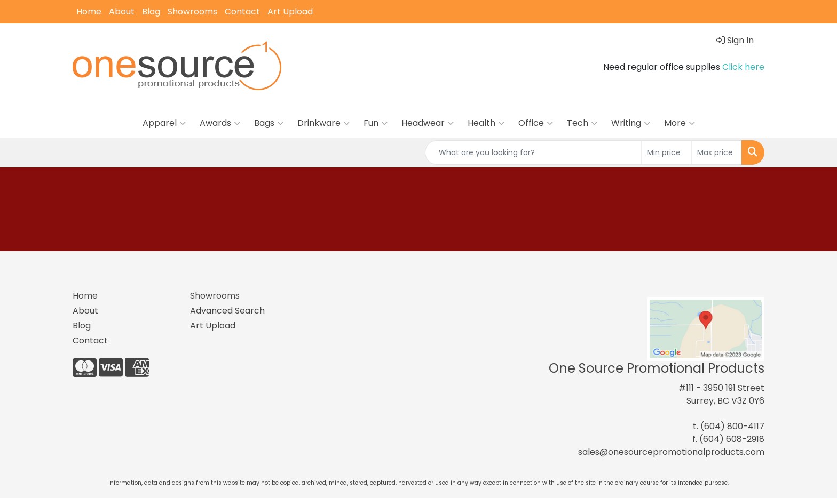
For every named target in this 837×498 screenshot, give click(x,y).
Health (486, 123)
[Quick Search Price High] (716, 152)
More (679, 123)
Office (535, 123)
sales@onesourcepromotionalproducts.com (671, 452)
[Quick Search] (533, 152)
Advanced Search (227, 310)
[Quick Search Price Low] (666, 152)
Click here (743, 67)
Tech (582, 123)
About (122, 11)
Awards (220, 123)
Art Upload (290, 11)
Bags (268, 123)
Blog (151, 11)
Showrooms (192, 11)
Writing (630, 123)
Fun (376, 123)
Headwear (427, 123)
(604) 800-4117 (732, 426)
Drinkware (323, 123)
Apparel (164, 123)
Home (88, 11)
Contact (242, 11)
